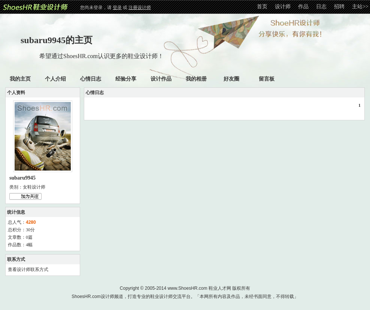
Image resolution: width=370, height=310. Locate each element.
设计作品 (161, 79)
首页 (262, 6)
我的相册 (196, 79)
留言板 (267, 79)
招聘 (339, 6)
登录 (117, 7)
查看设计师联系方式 (28, 269)
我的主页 (20, 79)
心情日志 (90, 79)
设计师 (283, 6)
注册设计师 (139, 7)
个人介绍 (55, 79)
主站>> (360, 6)
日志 (321, 6)
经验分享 (125, 79)
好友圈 (231, 79)
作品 (303, 6)
